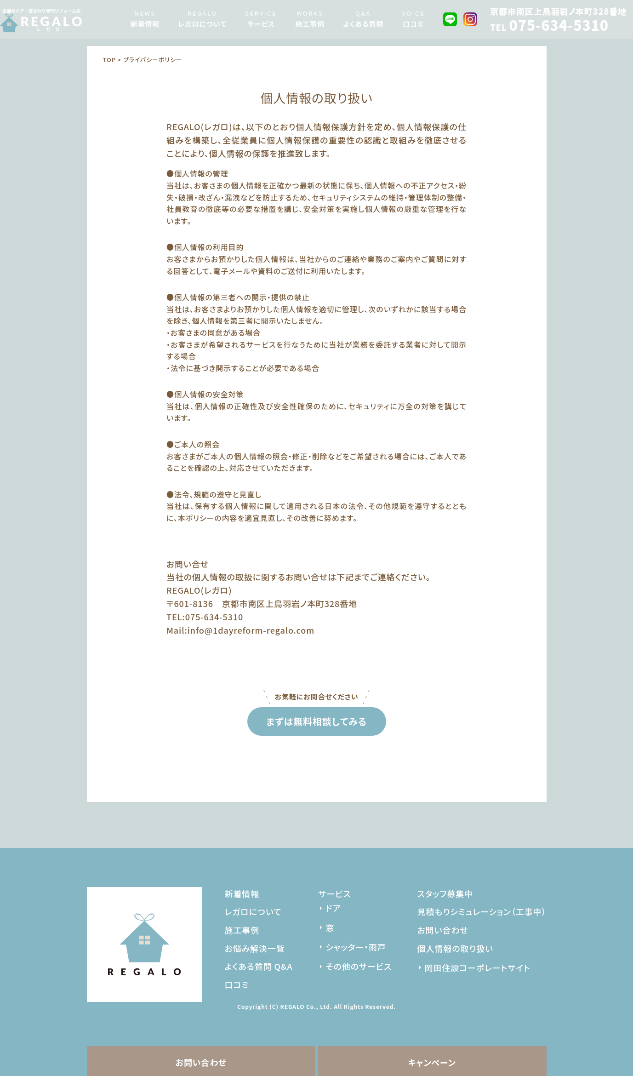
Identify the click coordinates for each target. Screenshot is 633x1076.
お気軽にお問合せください (317, 696)
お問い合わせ (201, 1062)
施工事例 (310, 24)
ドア (333, 908)
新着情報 (145, 24)
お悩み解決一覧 (255, 948)
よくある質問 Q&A (259, 966)
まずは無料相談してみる (316, 721)
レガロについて (202, 24)
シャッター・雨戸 (355, 947)
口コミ (413, 24)
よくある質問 (363, 24)
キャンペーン (432, 1062)
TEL (549, 27)
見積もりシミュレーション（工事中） (482, 911)
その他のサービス (358, 966)
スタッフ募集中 (445, 893)
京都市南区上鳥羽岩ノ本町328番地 (558, 11)
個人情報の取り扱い (455, 948)
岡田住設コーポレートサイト (477, 967)
